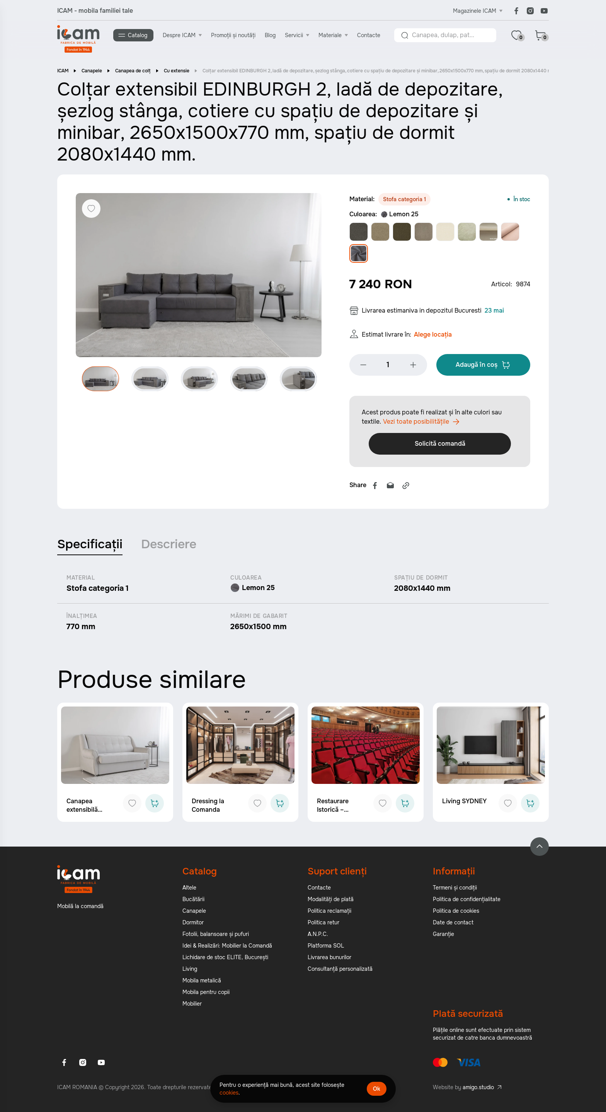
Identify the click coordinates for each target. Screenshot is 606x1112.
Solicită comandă (440, 446)
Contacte (369, 35)
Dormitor (193, 924)
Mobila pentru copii (206, 994)
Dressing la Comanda (208, 807)
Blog (270, 35)
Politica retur (323, 924)
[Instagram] (530, 10)
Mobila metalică (201, 982)
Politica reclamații (329, 913)
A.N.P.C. (318, 936)
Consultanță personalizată (340, 971)
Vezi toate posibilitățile (421, 424)
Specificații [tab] (90, 546)
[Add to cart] (154, 805)
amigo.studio (478, 1089)
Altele (189, 889)
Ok (376, 1088)
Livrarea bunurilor (329, 959)
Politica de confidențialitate (466, 901)
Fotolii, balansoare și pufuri (215, 936)
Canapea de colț (133, 71)
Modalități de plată (331, 901)
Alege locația (433, 337)
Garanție (443, 936)
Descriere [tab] (168, 546)
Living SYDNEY (464, 803)
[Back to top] (539, 849)
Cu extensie (176, 71)
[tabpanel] (303, 605)
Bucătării (193, 901)
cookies (229, 1092)
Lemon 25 (400, 215)
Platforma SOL (326, 947)
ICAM (62, 71)
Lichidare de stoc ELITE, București (225, 959)
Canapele (92, 71)
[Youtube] (544, 10)
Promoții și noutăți (233, 35)
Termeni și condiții (455, 889)
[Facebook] (516, 10)
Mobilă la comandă (80, 908)
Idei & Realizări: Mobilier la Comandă (227, 947)
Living (189, 971)
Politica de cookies (456, 913)
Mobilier (192, 1006)
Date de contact (453, 924)
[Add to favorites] (132, 805)
